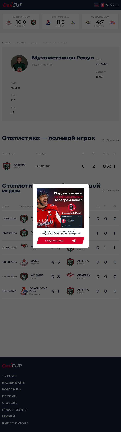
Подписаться (60, 240)
